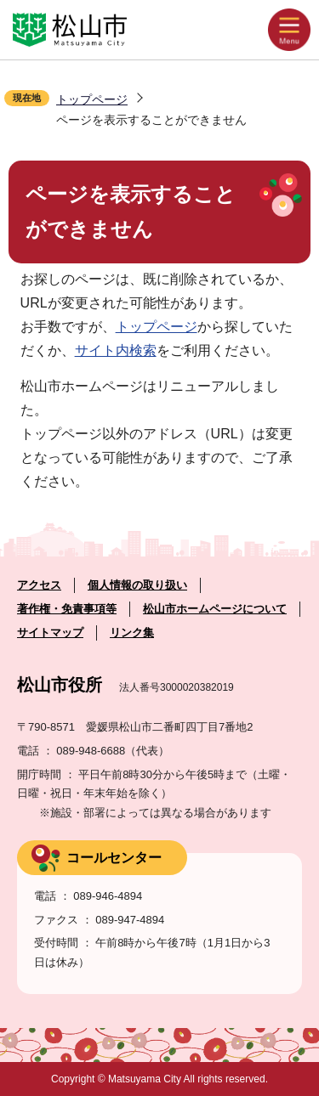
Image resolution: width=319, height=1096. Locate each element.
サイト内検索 (116, 350)
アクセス (39, 585)
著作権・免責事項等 (67, 608)
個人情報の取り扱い (137, 585)
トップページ (92, 99)
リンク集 (132, 632)
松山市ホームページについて (215, 608)
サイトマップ (50, 632)
